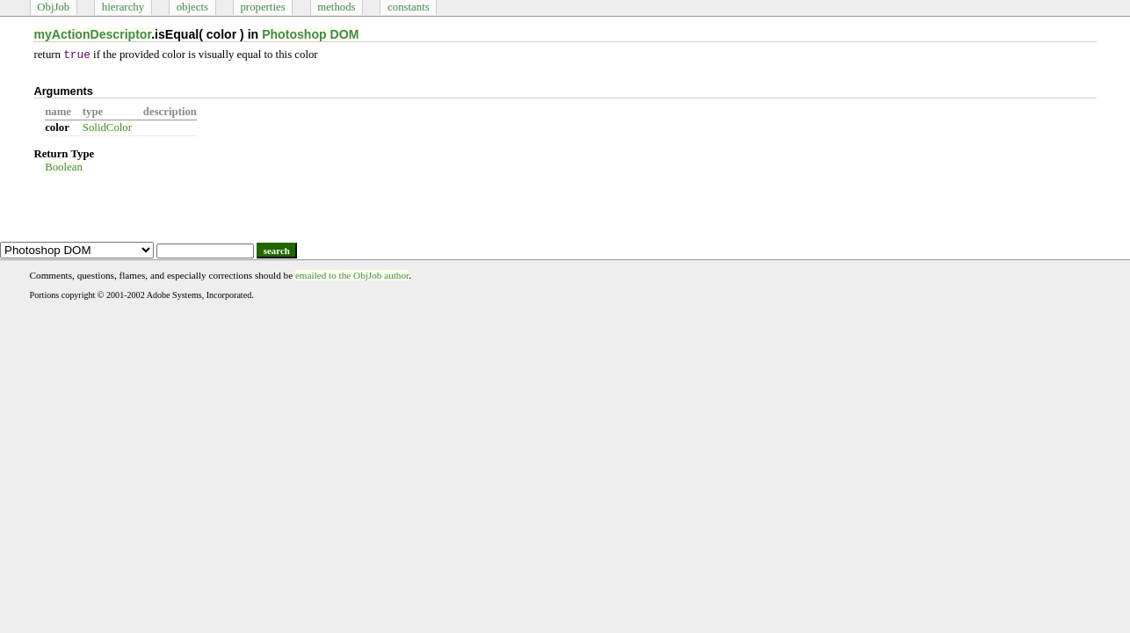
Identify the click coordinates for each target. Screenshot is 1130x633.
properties (262, 7)
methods (336, 7)
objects (192, 7)
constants (409, 7)
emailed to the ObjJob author (352, 275)
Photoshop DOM (310, 34)
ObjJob (53, 7)
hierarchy (123, 7)
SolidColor (107, 127)
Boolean (64, 167)
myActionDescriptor (92, 34)
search (277, 250)
